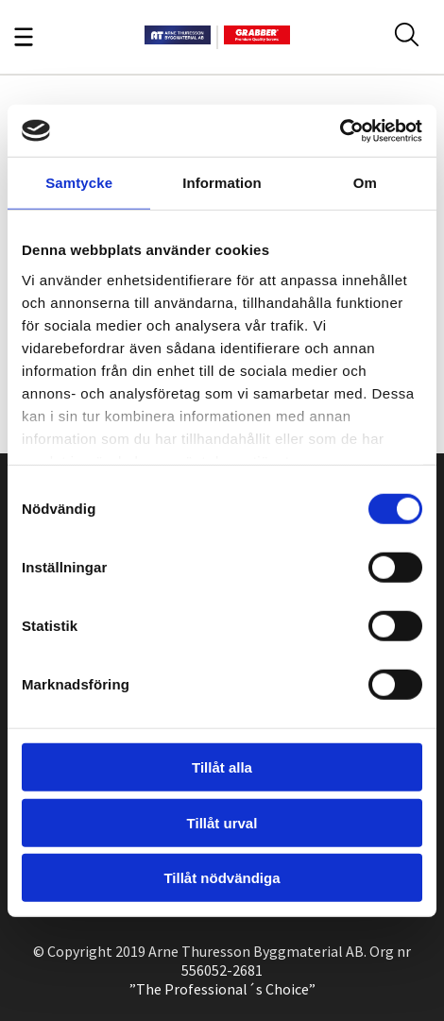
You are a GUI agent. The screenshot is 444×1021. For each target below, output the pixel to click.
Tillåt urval (222, 822)
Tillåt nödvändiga (221, 878)
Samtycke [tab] (78, 183)
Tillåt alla (222, 767)
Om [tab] (365, 183)
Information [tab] (222, 183)
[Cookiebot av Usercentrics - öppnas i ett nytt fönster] (339, 130)
